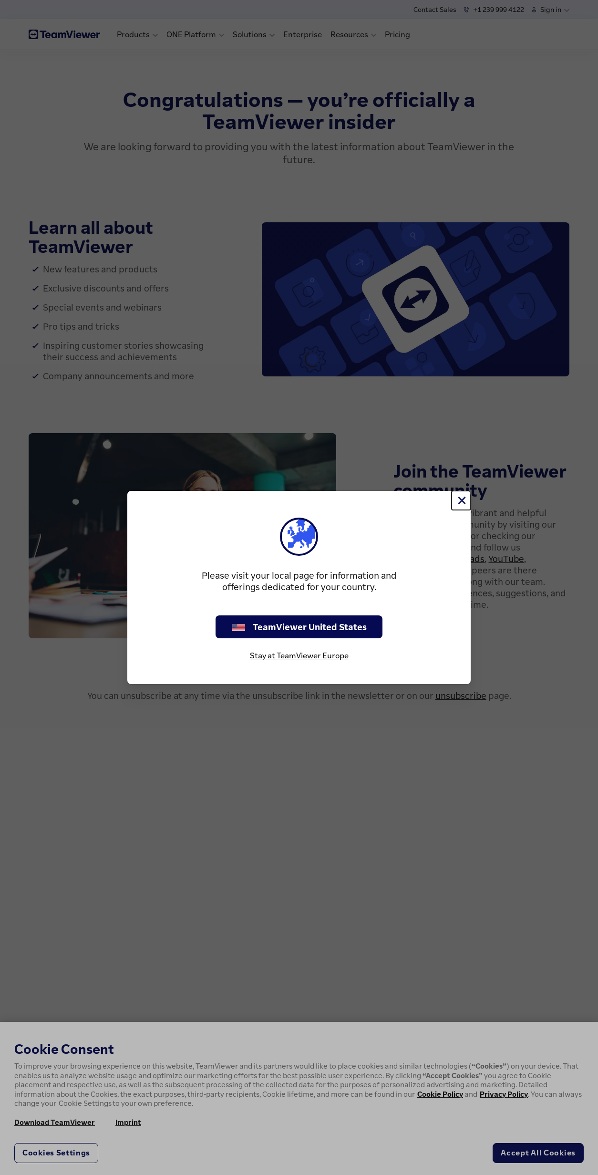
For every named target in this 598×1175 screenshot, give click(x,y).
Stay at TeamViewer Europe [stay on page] (299, 655)
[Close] (461, 500)
